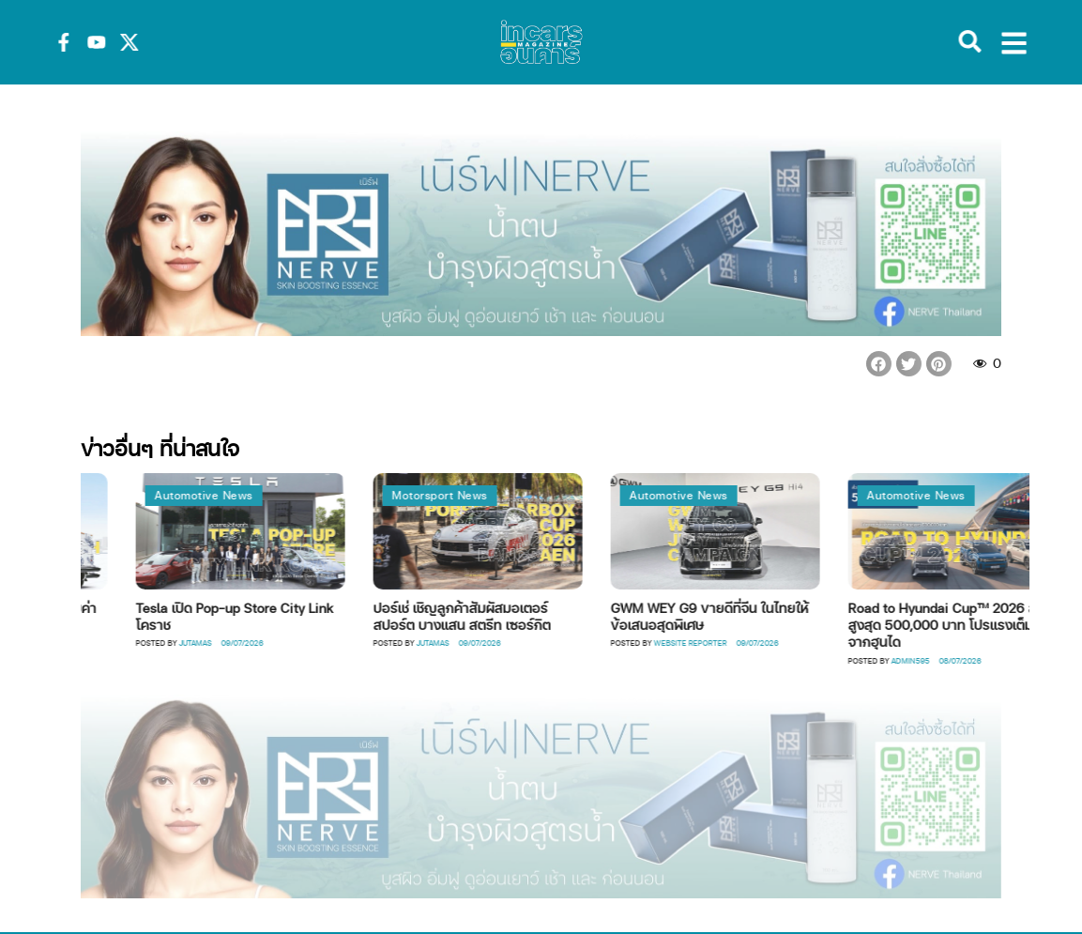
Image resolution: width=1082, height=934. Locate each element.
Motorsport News (472, 495)
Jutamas (227, 642)
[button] (879, 363)
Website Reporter (722, 642)
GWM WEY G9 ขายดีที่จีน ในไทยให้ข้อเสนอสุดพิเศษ (742, 616)
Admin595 (942, 660)
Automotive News (236, 495)
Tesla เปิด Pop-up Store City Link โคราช (267, 616)
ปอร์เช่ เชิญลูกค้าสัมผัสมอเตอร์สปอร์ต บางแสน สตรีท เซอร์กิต (494, 616)
